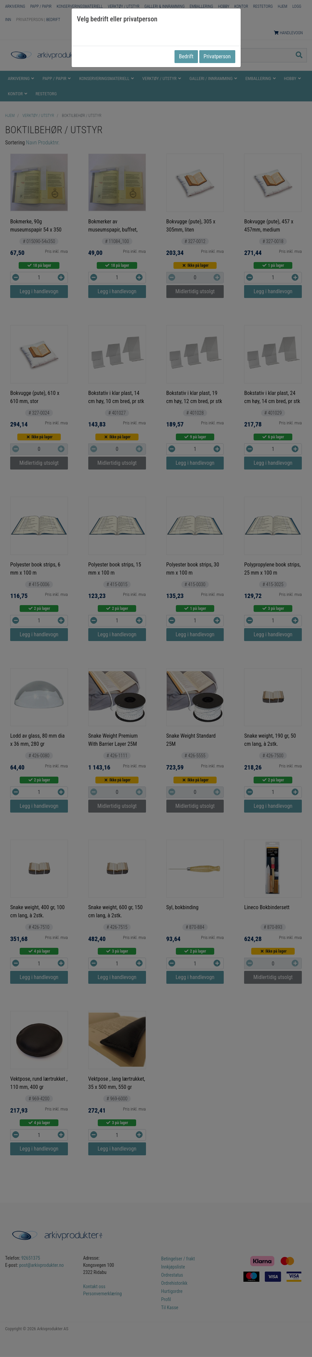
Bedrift (186, 56)
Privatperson (217, 56)
